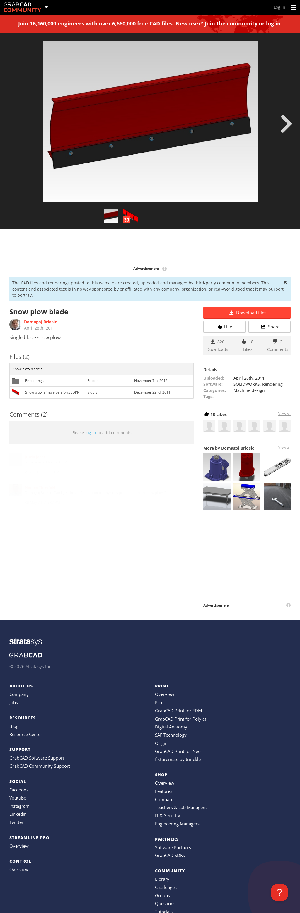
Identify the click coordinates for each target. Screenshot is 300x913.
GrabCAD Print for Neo (178, 751)
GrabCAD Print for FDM (178, 711)
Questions (165, 903)
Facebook (19, 790)
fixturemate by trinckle (178, 759)
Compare (164, 799)
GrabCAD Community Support (39, 766)
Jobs (13, 702)
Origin (161, 743)
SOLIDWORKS (246, 384)
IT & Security (167, 815)
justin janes (35, 456)
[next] (286, 123)
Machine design (249, 390)
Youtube (17, 798)
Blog (13, 726)
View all (284, 413)
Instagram (19, 806)
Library (162, 879)
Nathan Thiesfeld (40, 487)
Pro (158, 702)
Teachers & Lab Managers (181, 807)
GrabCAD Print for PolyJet (180, 719)
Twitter (16, 822)
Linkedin (18, 814)
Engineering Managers (177, 824)
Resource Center (25, 734)
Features (163, 791)
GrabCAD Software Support (36, 758)
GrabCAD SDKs (170, 855)
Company (19, 694)
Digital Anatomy (171, 727)
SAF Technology (171, 735)
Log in (279, 7)
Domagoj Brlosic (40, 322)
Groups (162, 895)
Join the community (231, 23)
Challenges (166, 887)
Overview (19, 846)
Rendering (272, 384)
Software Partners (173, 847)
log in (90, 432)
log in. (274, 23)
